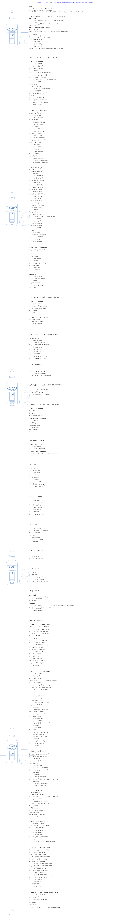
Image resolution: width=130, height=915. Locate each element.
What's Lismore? (57, 2)
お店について (41, 2)
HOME (90, 2)
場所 (47, 2)
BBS (86, 2)
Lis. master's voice (80, 2)
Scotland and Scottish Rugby (68, 2)
